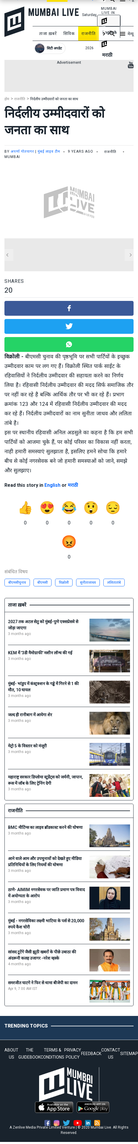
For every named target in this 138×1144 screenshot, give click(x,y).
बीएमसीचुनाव (17, 582)
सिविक (69, 33)
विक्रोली (64, 582)
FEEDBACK (91, 1053)
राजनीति (88, 33)
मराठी (73, 485)
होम (6, 99)
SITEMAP (129, 1053)
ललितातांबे (114, 582)
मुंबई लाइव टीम (49, 151)
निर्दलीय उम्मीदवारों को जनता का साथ (54, 99)
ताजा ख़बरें (48, 33)
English (52, 485)
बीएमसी (42, 582)
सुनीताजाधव (88, 582)
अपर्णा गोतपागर (22, 151)
